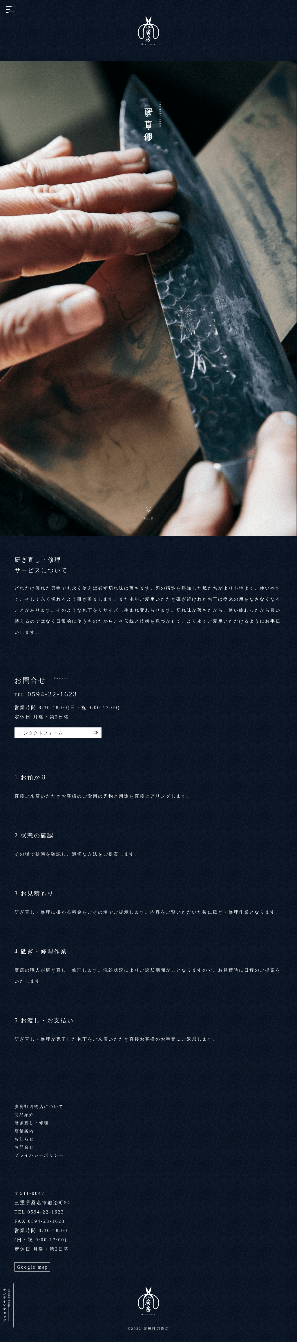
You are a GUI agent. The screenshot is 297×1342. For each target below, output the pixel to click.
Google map (32, 1267)
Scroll (148, 518)
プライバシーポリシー (39, 1155)
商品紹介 (24, 1115)
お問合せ (24, 1147)
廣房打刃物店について (39, 1106)
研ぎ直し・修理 (32, 1123)
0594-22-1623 (52, 694)
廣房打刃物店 (156, 1329)
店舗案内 (24, 1131)
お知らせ (24, 1139)
